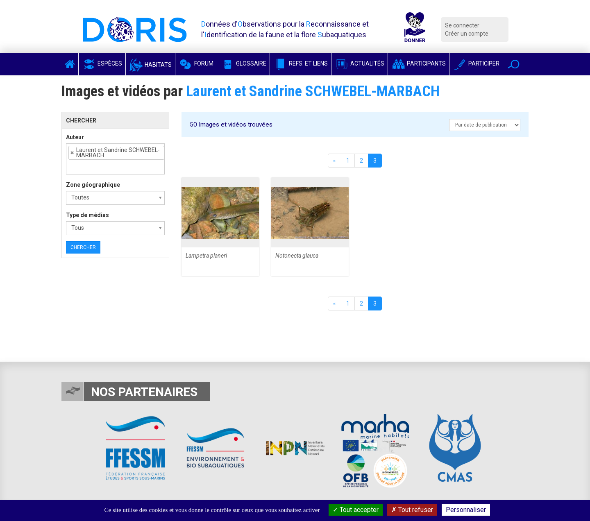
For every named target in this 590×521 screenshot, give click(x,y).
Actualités (359, 63)
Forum (196, 63)
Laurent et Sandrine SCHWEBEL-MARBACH (313, 91)
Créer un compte (466, 33)
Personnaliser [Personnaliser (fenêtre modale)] (466, 510)
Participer (476, 63)
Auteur (75, 137)
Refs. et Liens (300, 63)
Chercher (83, 247)
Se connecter (462, 25)
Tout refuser (412, 510)
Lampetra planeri (206, 255)
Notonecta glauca (296, 255)
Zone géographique (93, 184)
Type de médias (87, 215)
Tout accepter (356, 510)
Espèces (102, 63)
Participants (418, 63)
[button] (513, 64)
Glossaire (243, 63)
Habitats (150, 64)
